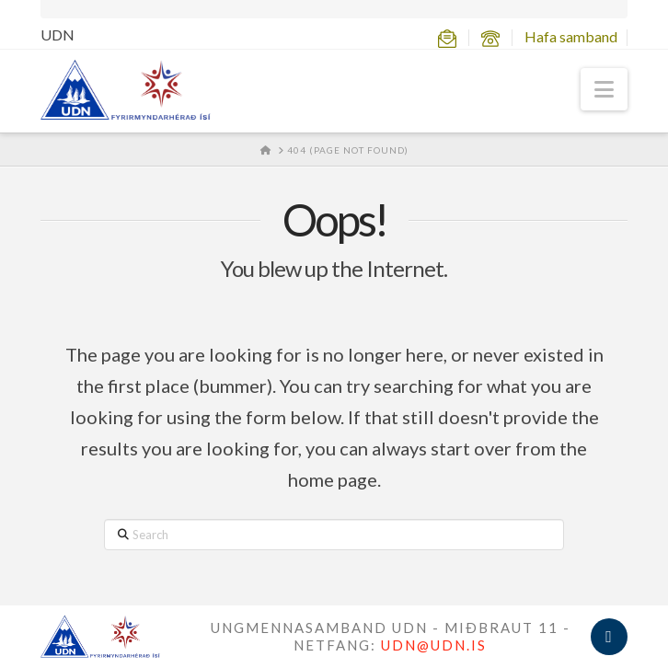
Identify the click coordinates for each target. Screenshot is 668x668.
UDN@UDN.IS (434, 645)
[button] (604, 89)
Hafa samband (570, 36)
